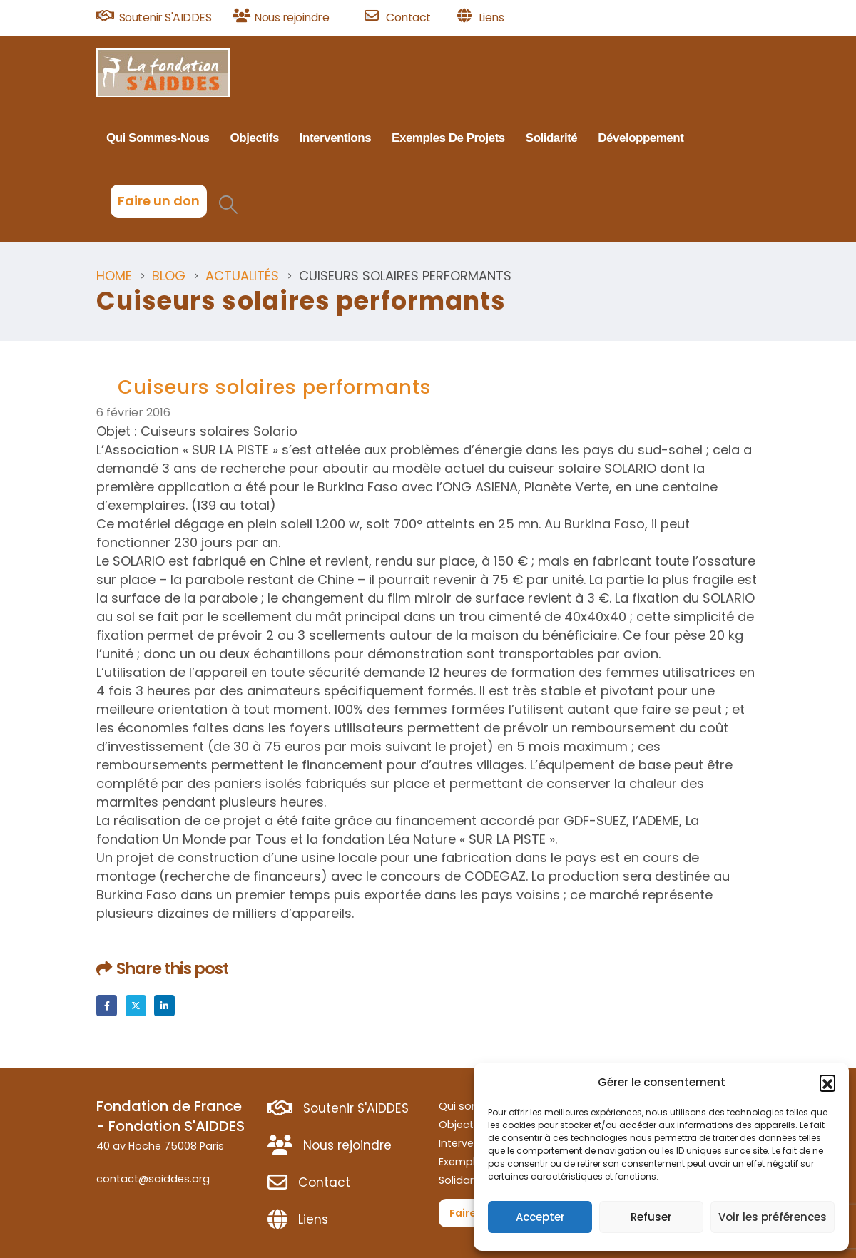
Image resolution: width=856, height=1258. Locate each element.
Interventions (335, 138)
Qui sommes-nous (158, 138)
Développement (640, 138)
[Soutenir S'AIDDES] (159, 18)
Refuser (651, 1217)
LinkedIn (164, 1005)
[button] (827, 1082)
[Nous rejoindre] (294, 18)
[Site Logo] (163, 72)
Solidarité (551, 138)
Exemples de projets (448, 138)
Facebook (106, 1005)
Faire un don (159, 201)
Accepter (540, 1217)
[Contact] (406, 18)
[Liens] (480, 18)
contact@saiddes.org (153, 1179)
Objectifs (254, 138)
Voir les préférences (772, 1217)
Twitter (136, 1005)
